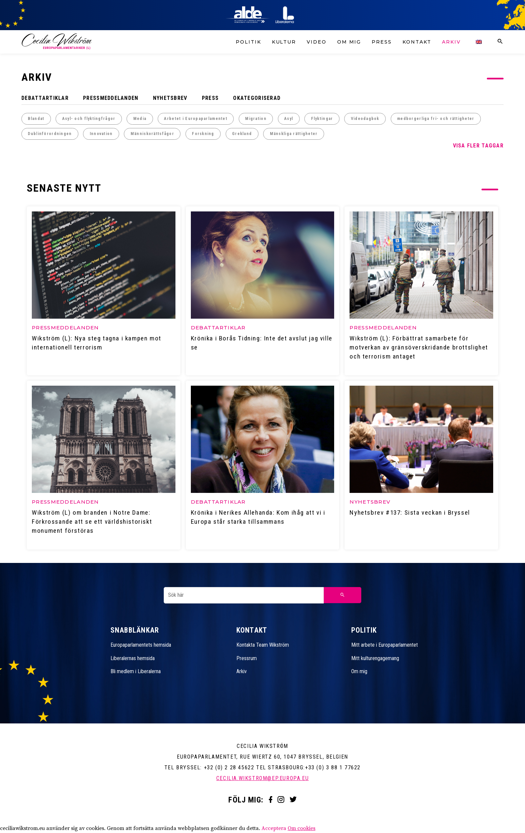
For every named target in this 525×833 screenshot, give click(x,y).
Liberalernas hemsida (132, 659)
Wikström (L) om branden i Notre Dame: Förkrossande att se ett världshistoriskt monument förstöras (92, 522)
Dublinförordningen (50, 133)
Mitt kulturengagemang (375, 659)
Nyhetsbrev (170, 98)
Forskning (203, 133)
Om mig (349, 42)
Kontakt (416, 42)
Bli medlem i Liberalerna (135, 672)
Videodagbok (365, 118)
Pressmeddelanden (110, 98)
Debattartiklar (45, 98)
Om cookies (301, 829)
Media (139, 118)
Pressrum (246, 659)
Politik (248, 42)
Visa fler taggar (478, 145)
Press (382, 42)
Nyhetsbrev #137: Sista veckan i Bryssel (410, 513)
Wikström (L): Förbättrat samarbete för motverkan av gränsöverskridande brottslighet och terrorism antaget (419, 348)
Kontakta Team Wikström (262, 646)
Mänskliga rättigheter (294, 133)
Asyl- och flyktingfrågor (89, 118)
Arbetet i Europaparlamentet (195, 118)
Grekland (242, 133)
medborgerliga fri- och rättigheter (435, 118)
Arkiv (451, 42)
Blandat (36, 118)
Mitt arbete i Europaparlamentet (384, 646)
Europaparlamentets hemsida (140, 646)
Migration (256, 118)
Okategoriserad (257, 98)
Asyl (288, 118)
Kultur (284, 42)
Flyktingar (322, 118)
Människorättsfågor (152, 133)
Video (316, 42)
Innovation (101, 133)
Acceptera (273, 829)
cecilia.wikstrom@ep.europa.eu (262, 779)
